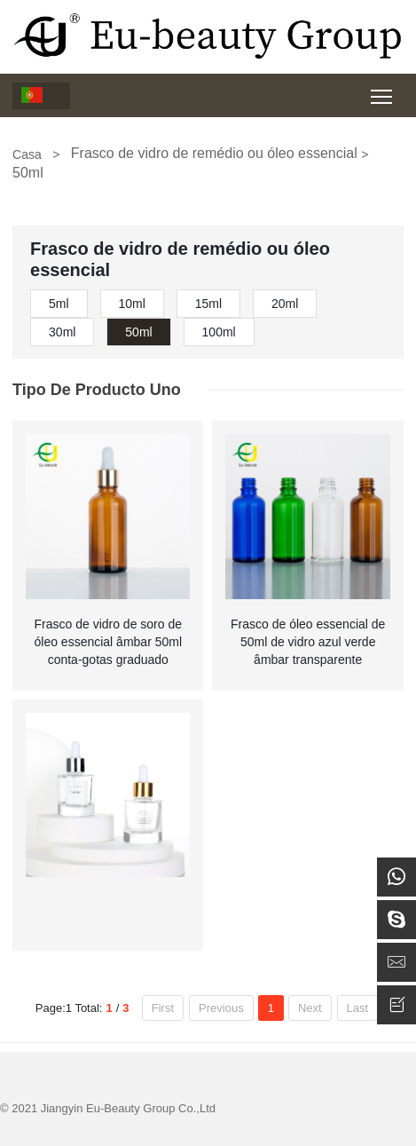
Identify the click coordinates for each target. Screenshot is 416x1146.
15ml (208, 303)
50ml (138, 332)
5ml (59, 303)
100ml (219, 332)
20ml (284, 303)
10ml (132, 303)
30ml (62, 332)
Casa (27, 154)
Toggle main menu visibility (383, 90)
